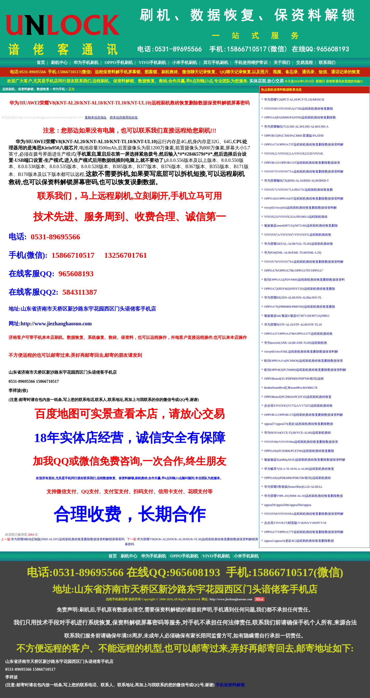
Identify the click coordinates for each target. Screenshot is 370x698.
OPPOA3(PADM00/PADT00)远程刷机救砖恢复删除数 (299, 117)
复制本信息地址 (96, 117)
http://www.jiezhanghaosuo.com (56, 323)
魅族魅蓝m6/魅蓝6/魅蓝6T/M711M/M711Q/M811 (296, 316)
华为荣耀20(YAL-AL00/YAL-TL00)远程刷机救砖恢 (298, 244)
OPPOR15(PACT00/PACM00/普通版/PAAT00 (293, 135)
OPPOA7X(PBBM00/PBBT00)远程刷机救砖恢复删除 (299, 306)
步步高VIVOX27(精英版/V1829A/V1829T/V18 (294, 523)
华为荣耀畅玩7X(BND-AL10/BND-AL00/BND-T (296, 180)
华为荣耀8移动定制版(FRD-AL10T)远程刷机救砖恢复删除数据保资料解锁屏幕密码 (68, 539)
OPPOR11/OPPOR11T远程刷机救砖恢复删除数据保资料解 (303, 415)
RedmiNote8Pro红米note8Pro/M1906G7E (290, 388)
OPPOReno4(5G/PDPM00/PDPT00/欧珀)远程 (293, 378)
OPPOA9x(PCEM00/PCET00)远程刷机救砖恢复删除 (298, 451)
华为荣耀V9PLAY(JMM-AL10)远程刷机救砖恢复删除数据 (303, 496)
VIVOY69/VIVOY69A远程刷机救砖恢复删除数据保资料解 (303, 514)
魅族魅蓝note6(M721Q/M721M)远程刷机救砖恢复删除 (300, 225)
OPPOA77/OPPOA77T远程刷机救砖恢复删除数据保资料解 (303, 532)
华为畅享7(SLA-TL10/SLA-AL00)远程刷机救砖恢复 (298, 469)
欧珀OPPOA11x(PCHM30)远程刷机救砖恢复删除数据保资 (303, 361)
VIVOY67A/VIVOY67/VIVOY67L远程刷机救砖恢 (297, 234)
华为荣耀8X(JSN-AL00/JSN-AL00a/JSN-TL (292, 297)
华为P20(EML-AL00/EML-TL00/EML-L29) (292, 252)
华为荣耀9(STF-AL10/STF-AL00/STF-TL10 (292, 324)
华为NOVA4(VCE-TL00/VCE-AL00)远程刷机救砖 (297, 432)
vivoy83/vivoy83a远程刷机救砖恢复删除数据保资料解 (300, 207)
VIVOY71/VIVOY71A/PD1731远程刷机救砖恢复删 (298, 190)
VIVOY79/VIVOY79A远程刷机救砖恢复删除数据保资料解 (303, 262)
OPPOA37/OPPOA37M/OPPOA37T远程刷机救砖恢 (298, 333)
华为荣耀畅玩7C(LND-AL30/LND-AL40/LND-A (295, 126)
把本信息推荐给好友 (124, 117)
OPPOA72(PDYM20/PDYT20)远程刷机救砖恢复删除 (299, 289)
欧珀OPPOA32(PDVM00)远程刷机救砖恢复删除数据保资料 (304, 279)
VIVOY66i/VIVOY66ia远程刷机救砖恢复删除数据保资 (300, 442)
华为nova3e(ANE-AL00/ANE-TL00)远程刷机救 (295, 343)
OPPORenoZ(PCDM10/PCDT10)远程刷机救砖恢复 (297, 397)
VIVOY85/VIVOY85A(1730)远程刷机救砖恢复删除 (298, 108)
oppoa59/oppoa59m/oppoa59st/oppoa (287, 505)
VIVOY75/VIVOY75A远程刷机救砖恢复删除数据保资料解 (303, 171)
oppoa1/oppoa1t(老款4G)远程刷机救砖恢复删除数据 (298, 541)
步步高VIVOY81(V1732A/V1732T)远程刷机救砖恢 (298, 405)
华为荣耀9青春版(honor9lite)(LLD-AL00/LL (293, 487)
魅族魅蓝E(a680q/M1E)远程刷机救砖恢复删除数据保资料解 (304, 460)
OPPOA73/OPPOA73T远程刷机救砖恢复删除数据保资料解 (303, 144)
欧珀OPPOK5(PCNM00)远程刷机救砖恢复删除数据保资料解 (304, 370)
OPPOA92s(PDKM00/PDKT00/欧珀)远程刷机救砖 (297, 478)
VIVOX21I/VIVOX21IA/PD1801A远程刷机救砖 (295, 217)
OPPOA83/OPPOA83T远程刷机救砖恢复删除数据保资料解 (303, 198)
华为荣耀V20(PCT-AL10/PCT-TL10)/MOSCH (293, 99)
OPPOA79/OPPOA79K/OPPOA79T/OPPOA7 (293, 270)
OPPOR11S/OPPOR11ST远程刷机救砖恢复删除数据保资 (301, 162)
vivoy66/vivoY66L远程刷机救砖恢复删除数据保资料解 (300, 351)
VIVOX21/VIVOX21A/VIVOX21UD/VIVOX (293, 153)
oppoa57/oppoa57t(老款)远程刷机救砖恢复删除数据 (298, 424)
